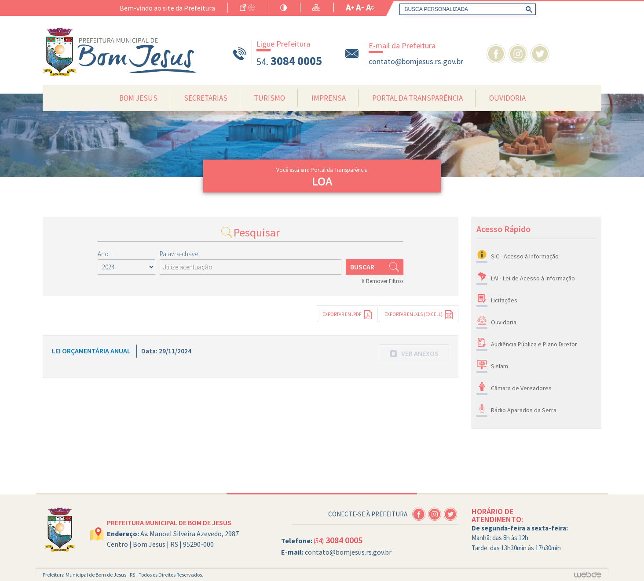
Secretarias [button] (205, 98)
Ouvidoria (507, 98)
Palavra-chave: (179, 254)
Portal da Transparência (417, 98)
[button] (414, 353)
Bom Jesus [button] (138, 98)
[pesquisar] (465, 9)
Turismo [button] (269, 98)
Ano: (104, 254)
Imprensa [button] (328, 98)
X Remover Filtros (382, 281)
